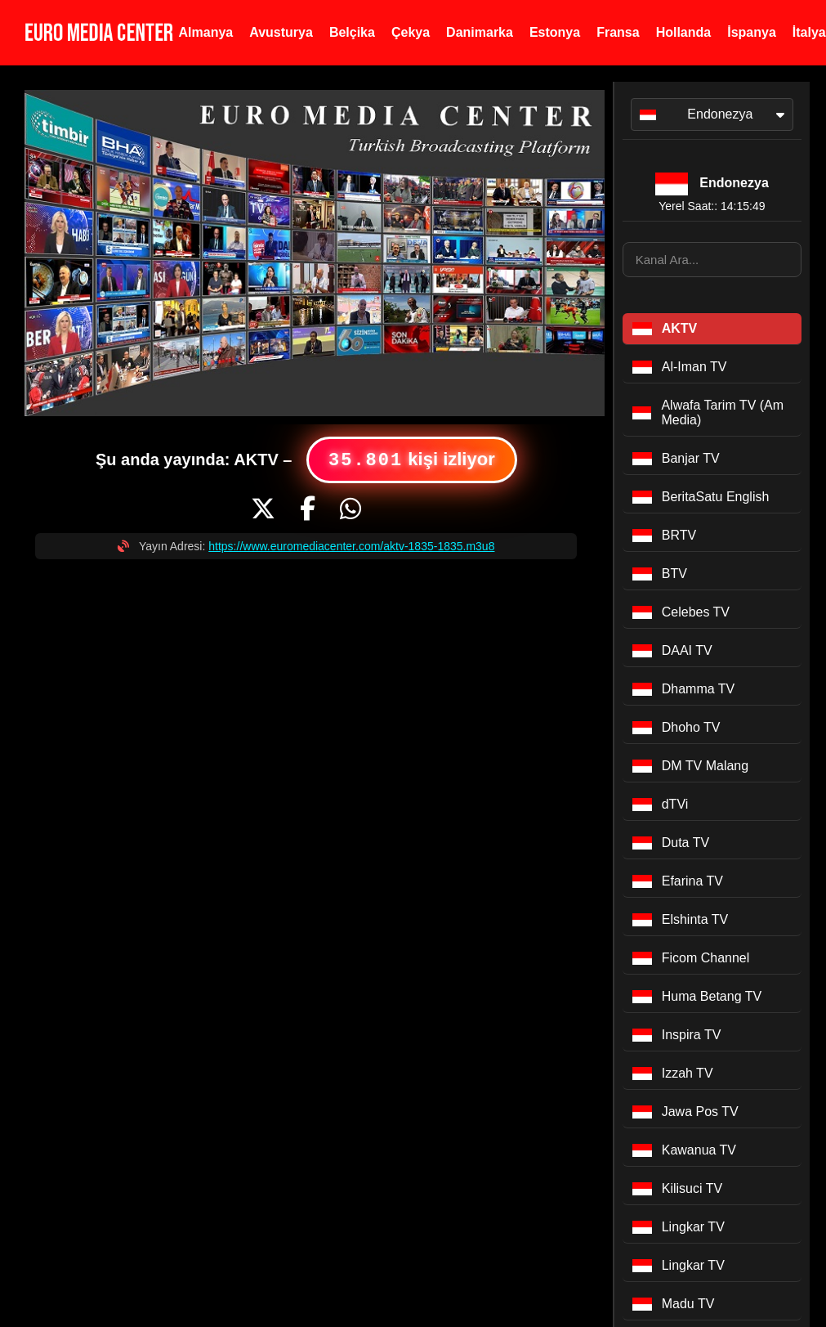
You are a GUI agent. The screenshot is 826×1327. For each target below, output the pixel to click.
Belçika (352, 32)
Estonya (554, 32)
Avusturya (281, 32)
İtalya (809, 32)
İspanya (751, 32)
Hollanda (684, 32)
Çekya (410, 32)
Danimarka (479, 32)
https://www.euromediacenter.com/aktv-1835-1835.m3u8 (351, 546)
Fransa (617, 32)
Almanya (206, 32)
